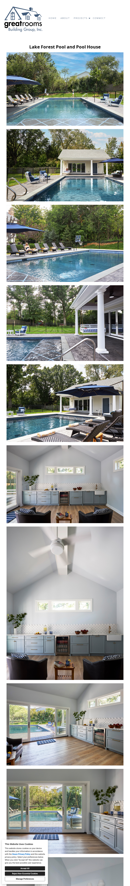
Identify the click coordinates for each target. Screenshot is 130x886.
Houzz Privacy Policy (21, 854)
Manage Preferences (25, 879)
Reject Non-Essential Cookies (25, 873)
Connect (99, 18)
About (65, 18)
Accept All (24, 868)
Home (53, 18)
